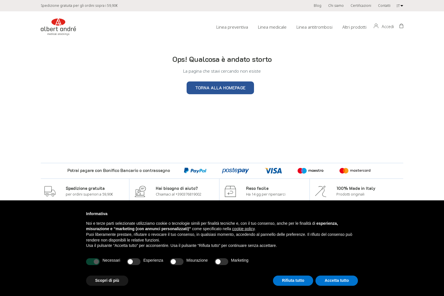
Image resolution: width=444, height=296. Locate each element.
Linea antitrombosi (314, 27)
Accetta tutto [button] (337, 280)
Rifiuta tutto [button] (293, 280)
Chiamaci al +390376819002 (178, 194)
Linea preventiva (232, 27)
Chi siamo (336, 5)
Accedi (388, 26)
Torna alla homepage (220, 88)
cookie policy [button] (243, 228)
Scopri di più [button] (107, 280)
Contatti (384, 5)
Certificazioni (361, 5)
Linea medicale (272, 27)
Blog (317, 5)
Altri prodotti (354, 27)
